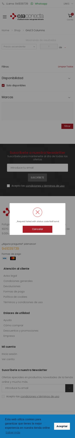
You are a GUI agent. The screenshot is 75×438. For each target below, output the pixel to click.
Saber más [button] (13, 432)
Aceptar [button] (62, 426)
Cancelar (37, 229)
